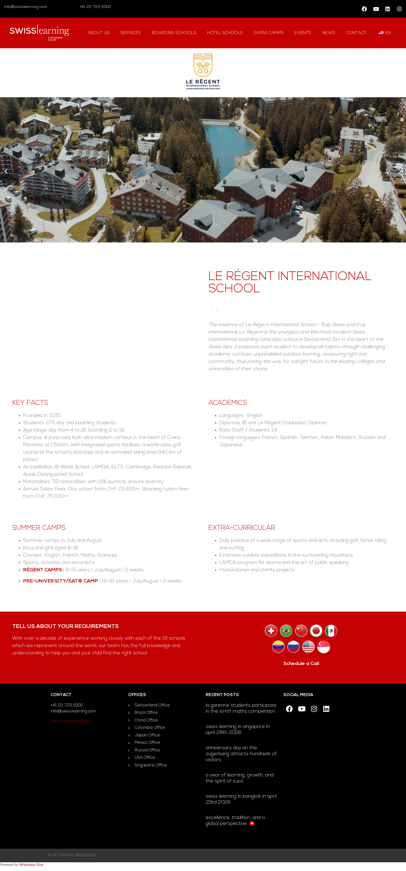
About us (99, 33)
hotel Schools (225, 33)
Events (302, 33)
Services (131, 33)
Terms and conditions (71, 722)
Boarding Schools (174, 33)
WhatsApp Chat (31, 865)
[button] (6, 171)
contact (356, 33)
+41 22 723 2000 (94, 7)
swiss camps (269, 33)
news (328, 33)
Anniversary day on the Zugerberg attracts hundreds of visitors (241, 753)
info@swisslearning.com (25, 7)
